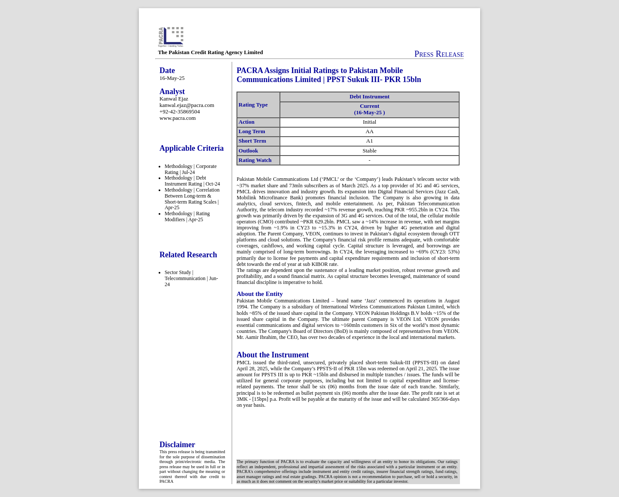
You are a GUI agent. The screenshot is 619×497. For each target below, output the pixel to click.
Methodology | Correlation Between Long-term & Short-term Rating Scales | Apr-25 (192, 198)
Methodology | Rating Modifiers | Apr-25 (187, 216)
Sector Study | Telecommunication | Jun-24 (191, 278)
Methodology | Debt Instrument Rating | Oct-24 (192, 181)
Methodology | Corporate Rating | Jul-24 (191, 169)
